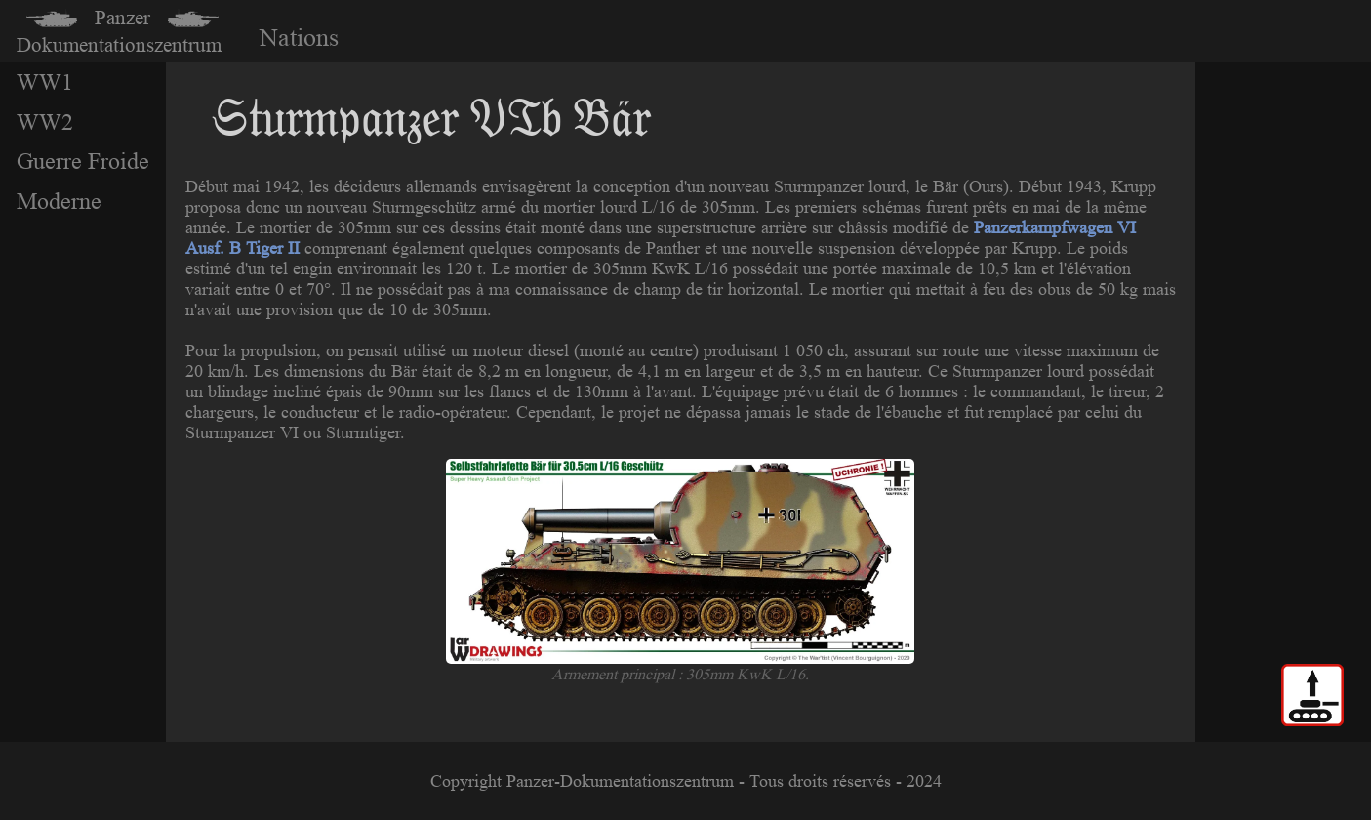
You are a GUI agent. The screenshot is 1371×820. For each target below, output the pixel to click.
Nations (299, 37)
